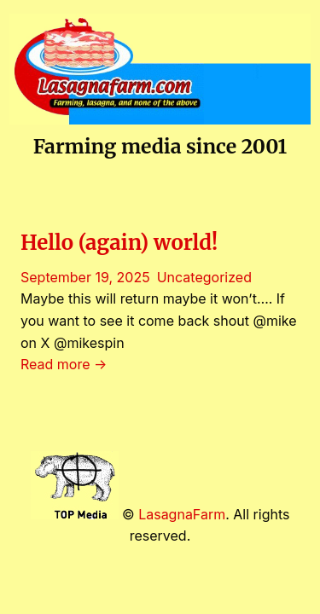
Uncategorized (204, 277)
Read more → (63, 364)
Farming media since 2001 (160, 146)
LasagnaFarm (181, 514)
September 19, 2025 (85, 277)
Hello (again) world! (119, 242)
